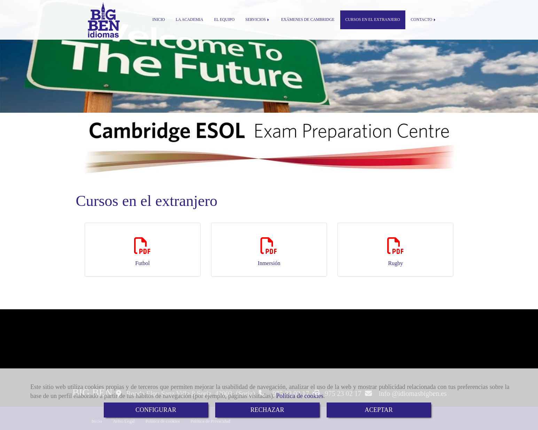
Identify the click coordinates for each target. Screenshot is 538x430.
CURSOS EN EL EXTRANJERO (372, 19)
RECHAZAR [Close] (267, 409)
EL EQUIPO (224, 19)
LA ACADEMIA (189, 19)
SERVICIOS (258, 19)
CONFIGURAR (155, 409)
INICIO (159, 19)
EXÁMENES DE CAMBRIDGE (307, 19)
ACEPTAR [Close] (379, 409)
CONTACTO (424, 19)
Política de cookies (299, 395)
